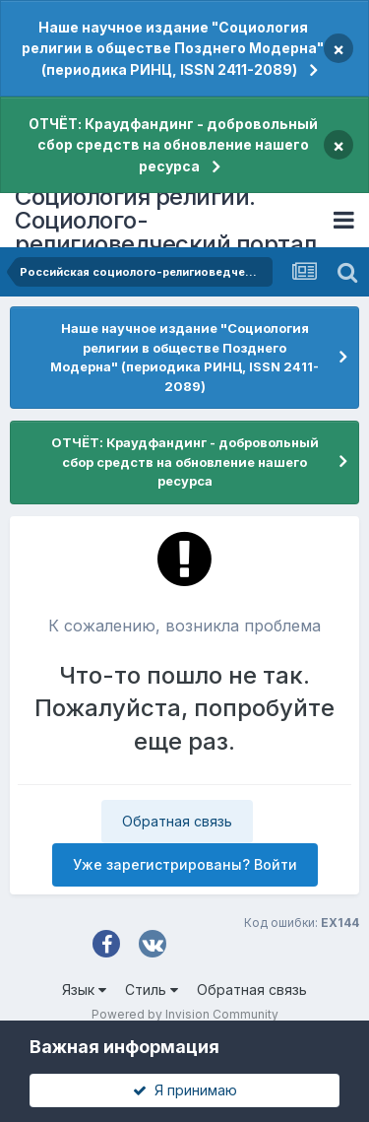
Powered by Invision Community (185, 1014)
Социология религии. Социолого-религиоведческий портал (166, 220)
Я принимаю (185, 1090)
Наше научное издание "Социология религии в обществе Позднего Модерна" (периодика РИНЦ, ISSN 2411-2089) (173, 48)
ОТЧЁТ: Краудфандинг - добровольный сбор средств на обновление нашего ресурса (173, 144)
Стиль (151, 989)
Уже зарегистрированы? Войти (185, 864)
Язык (84, 989)
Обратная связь (177, 821)
